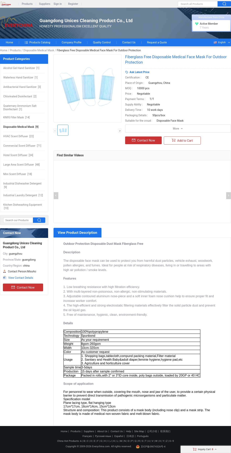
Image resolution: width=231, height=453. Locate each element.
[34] (18, 155)
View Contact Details (20, 277)
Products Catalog (37, 42)
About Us (102, 431)
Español (118, 436)
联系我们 (165, 431)
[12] (23, 195)
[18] (17, 174)
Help (128, 431)
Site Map (139, 431)
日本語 (130, 436)
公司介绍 (152, 431)
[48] (21, 164)
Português (143, 436)
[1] (21, 68)
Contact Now (22, 287)
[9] (20, 126)
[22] (18, 136)
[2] (19, 96)
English (219, 42)
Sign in (58, 4)
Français (87, 436)
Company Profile (72, 42)
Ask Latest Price (139, 72)
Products (27, 4)
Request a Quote (157, 42)
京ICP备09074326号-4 (151, 446)
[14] (16, 117)
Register (73, 4)
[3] (22, 86)
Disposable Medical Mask (38, 50)
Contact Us (129, 42)
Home (9, 42)
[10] (22, 206)
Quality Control (102, 42)
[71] (22, 145)
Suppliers (44, 4)
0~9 (171, 441)
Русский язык (103, 436)
